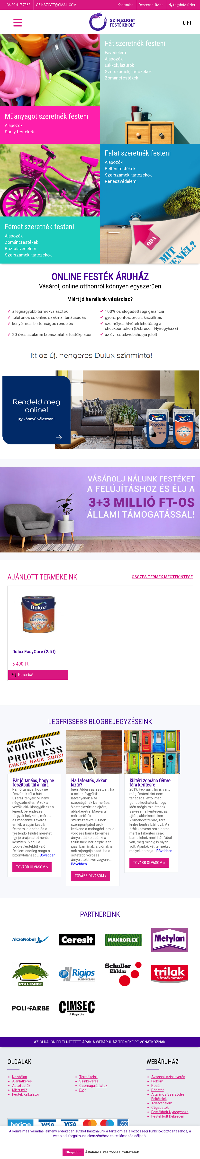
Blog (82, 1090)
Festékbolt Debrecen (167, 1116)
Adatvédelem (161, 1103)
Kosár (156, 1085)
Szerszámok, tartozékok (128, 71)
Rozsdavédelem (20, 248)
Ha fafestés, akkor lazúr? (89, 783)
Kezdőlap (19, 1077)
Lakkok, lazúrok (119, 65)
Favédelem (115, 52)
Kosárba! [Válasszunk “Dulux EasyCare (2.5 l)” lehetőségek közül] (25, 674)
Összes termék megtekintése (162, 577)
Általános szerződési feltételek (112, 1152)
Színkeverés (89, 1081)
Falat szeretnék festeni (138, 153)
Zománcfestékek (121, 77)
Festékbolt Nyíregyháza (170, 1112)
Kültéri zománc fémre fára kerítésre (150, 783)
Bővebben (47, 855)
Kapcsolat (125, 5)
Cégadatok (160, 1107)
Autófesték (21, 1085)
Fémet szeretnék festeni (39, 226)
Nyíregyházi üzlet (182, 5)
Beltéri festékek (120, 168)
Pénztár (157, 1090)
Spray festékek (19, 131)
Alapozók (14, 125)
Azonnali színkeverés (168, 1077)
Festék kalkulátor (25, 1094)
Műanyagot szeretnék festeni (47, 116)
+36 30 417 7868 (17, 5)
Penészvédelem (120, 181)
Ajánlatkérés (22, 1081)
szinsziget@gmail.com (56, 5)
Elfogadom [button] (73, 1152)
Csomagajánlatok (93, 1085)
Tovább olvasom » (32, 867)
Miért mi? (19, 1090)
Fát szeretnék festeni (135, 43)
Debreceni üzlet (151, 5)
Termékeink (88, 1077)
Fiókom (157, 1081)
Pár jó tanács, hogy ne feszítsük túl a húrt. (33, 783)
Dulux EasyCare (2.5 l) (34, 651)
